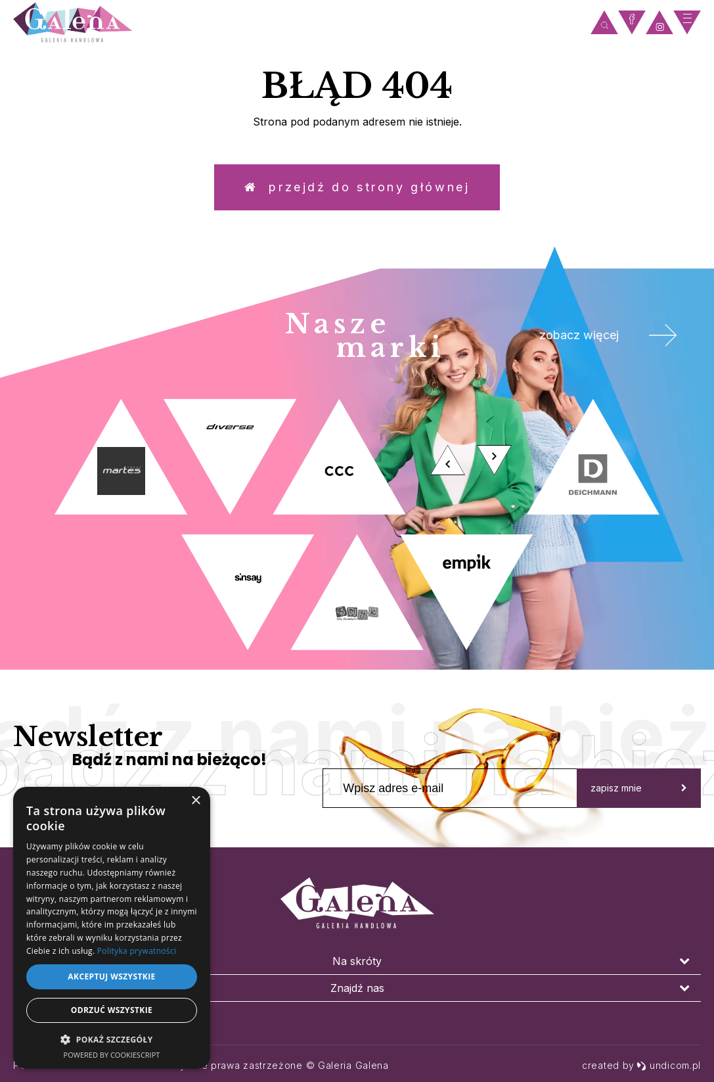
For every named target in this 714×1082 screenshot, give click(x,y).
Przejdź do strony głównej (357, 187)
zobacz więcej (608, 335)
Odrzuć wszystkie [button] (111, 1010)
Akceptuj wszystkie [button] (111, 976)
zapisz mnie (639, 787)
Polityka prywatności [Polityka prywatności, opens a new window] (136, 950)
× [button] (195, 801)
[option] (357, 524)
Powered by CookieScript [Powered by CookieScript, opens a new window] (112, 1055)
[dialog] (111, 928)
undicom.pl (668, 1065)
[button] (111, 1039)
